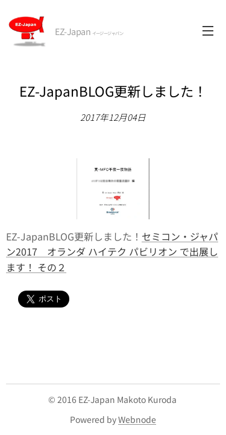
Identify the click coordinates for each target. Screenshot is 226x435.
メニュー (207, 30)
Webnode (137, 419)
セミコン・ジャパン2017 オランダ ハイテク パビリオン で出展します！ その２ (112, 251)
